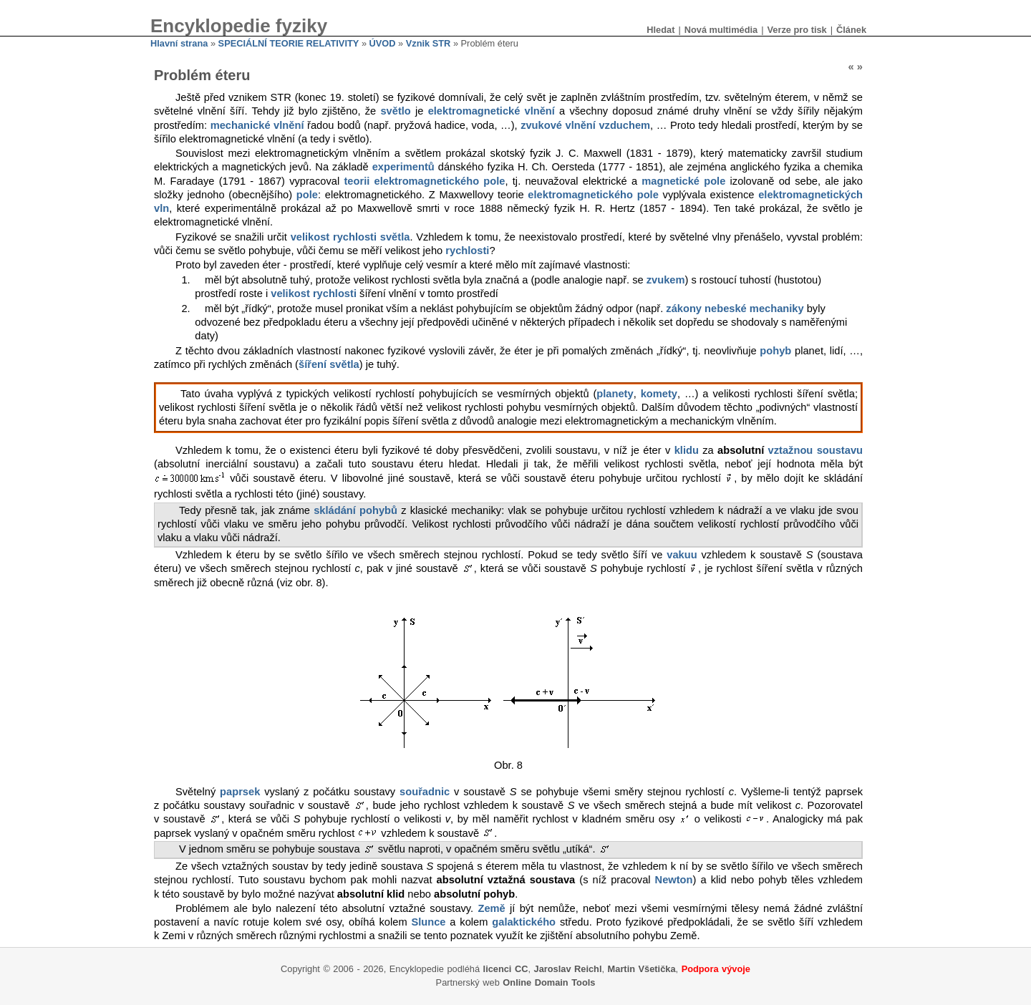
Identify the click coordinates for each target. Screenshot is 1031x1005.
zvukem (666, 280)
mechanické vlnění (257, 125)
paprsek (240, 791)
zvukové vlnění (558, 125)
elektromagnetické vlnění (491, 111)
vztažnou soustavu (815, 450)
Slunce (428, 922)
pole (307, 194)
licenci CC (505, 968)
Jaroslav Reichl (568, 968)
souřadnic (425, 791)
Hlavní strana (179, 43)
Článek (851, 29)
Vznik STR (428, 43)
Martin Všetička (642, 968)
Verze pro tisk (796, 29)
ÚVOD (382, 43)
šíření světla (329, 364)
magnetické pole (683, 181)
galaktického (524, 922)
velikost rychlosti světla (350, 237)
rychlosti (467, 250)
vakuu (682, 554)
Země (491, 908)
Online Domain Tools (549, 982)
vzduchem (624, 125)
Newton (674, 879)
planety (614, 393)
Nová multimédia (720, 29)
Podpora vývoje (716, 968)
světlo (395, 111)
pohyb (775, 350)
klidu (686, 450)
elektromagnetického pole (593, 194)
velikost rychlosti (314, 293)
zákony (684, 308)
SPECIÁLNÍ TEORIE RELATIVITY (288, 43)
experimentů (403, 167)
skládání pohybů (355, 510)
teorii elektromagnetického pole (424, 181)
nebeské (726, 308)
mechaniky (777, 308)
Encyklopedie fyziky (238, 26)
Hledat (660, 29)
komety (659, 393)
